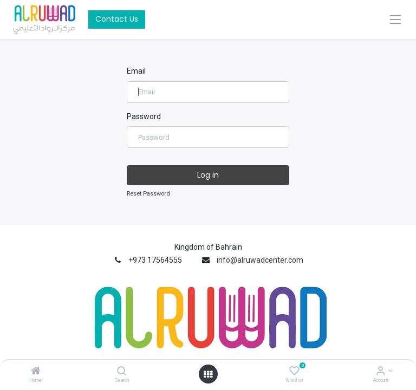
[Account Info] (380, 371)
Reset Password (148, 193)
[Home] (36, 371)
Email (136, 71)
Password (144, 116)
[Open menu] (208, 374)
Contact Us (116, 19)
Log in (208, 175)
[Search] (121, 371)
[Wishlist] (294, 371)
